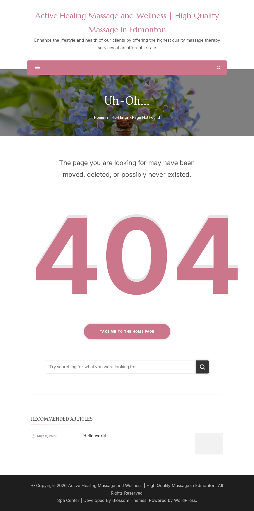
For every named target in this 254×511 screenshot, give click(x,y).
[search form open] (219, 67)
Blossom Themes (129, 500)
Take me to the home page (127, 331)
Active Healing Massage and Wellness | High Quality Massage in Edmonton (141, 485)
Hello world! (95, 436)
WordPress (185, 500)
